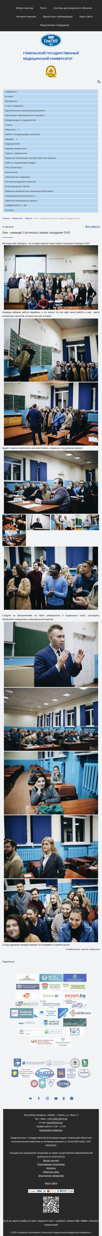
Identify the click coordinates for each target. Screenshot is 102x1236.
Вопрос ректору (24, 8)
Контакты (51, 1168)
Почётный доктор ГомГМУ (17, 186)
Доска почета (11, 172)
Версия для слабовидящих (57, 16)
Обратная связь (51, 1172)
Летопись (9, 210)
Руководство (11, 101)
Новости (28, 218)
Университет (11, 91)
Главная (6, 218)
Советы (8, 125)
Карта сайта (86, 16)
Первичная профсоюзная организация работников (29, 191)
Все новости (91, 226)
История (9, 96)
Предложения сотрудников (54, 25)
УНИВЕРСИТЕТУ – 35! (16, 205)
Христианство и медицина (17, 177)
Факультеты (10, 129)
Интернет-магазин (26, 16)
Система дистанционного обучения (73, 8)
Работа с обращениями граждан (20, 163)
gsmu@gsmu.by (55, 1122)
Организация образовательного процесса (24, 115)
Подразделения (12, 144)
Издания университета (16, 148)
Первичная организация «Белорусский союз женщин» (30, 158)
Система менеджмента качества (20, 182)
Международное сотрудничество (20, 120)
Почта (43, 8)
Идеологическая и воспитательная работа (25, 110)
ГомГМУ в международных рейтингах (22, 134)
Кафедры (9, 139)
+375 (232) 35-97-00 (57, 1119)
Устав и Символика (14, 106)
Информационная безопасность (20, 196)
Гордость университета (16, 153)
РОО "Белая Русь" (13, 167)
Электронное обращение (51, 1175)
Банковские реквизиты (51, 1130)
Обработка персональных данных (21, 200)
